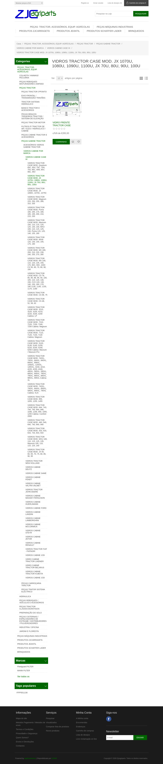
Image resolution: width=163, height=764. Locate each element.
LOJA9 (54, 758)
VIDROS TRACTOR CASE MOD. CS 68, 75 (37, 294)
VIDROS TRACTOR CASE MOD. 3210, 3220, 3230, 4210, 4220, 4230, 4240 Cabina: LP (36, 311)
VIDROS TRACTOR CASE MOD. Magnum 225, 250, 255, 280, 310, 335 (37, 200)
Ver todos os (23, 676)
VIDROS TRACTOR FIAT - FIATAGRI (36, 550)
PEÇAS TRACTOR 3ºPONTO (34, 92)
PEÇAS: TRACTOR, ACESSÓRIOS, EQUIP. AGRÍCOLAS (60, 27)
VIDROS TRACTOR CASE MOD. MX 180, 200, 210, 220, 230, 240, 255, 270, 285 (37, 251)
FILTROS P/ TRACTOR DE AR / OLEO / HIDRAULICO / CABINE (33, 128)
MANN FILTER (23, 670)
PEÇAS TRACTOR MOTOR (33, 122)
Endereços (80, 726)
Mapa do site (21, 718)
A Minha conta (82, 718)
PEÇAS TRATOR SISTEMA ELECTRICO (33, 590)
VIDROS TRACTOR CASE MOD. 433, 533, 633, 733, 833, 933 (37, 430)
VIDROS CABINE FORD (36, 508)
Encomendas (81, 722)
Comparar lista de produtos (57, 726)
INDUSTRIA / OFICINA (29, 627)
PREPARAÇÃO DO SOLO (30, 613)
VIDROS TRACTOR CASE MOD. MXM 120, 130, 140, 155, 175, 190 (36, 240)
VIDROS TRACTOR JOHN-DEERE (34, 490)
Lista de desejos (83, 735)
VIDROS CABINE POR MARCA (30, 48)
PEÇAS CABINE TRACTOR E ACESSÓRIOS (34, 136)
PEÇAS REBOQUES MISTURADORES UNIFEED (31, 83)
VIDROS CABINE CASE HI (58, 48)
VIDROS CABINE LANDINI (33, 513)
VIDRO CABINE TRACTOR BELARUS (35, 566)
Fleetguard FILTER (25, 666)
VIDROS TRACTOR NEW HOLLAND (34, 462)
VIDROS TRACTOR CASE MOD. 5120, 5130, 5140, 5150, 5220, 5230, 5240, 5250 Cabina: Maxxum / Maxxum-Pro (37, 346)
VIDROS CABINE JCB (35, 555)
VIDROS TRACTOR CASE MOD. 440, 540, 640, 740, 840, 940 (37, 422)
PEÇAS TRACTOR (85, 44)
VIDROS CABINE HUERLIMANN (33, 503)
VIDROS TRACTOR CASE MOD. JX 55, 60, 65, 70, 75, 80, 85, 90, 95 (37, 452)
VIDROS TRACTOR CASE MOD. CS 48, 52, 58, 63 (36, 301)
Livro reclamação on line (86, 739)
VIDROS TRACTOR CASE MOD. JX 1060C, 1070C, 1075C (37, 190)
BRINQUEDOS (136, 31)
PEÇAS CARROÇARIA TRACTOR (31, 584)
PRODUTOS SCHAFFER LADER (104, 31)
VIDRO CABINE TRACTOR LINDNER (35, 560)
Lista (146, 78)
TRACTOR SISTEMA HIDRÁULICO (30, 103)
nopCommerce (30, 758)
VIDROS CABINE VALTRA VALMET (33, 484)
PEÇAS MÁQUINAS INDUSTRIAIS (115, 27)
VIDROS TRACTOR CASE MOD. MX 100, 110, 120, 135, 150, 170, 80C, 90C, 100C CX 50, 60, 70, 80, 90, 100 (37, 263)
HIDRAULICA (25, 596)
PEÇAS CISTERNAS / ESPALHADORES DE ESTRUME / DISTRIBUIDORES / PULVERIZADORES (33, 620)
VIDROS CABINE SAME (36, 473)
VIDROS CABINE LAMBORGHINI (33, 519)
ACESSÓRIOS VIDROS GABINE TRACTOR (34, 146)
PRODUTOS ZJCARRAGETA (34, 31)
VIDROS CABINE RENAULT (33, 544)
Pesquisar (50, 718)
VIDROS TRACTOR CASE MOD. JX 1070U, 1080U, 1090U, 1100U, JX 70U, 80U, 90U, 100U (37, 180)
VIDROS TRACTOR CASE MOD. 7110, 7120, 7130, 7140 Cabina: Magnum (36, 333)
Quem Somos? (22, 737)
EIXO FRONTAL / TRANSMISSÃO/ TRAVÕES (33, 97)
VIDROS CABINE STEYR (33, 531)
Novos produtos (52, 731)
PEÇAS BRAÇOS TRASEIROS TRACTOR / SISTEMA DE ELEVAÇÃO (32, 116)
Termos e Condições (24, 729)
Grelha (141, 78)
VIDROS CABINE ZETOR (33, 538)
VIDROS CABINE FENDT (33, 478)
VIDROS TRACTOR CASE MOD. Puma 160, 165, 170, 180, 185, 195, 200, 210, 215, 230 (36, 211)
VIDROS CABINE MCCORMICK (33, 525)
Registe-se (85, 3)
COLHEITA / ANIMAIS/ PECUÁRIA (29, 76)
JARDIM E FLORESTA (29, 631)
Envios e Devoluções (25, 742)
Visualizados (51, 722)
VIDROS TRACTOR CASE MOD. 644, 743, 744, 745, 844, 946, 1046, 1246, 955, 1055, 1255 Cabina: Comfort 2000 (37, 410)
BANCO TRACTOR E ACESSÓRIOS (30, 109)
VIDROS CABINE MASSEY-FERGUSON (35, 497)
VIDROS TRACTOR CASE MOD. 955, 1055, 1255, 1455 (36, 399)
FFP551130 (22, 692)
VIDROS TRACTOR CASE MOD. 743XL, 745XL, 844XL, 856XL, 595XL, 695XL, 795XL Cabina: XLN (37, 388)
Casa (19, 44)
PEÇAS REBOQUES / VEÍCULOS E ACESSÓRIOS (31, 601)
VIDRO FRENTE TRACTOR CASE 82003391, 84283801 (64, 125)
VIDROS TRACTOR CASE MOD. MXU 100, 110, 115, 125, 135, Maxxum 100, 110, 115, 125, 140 (37, 441)
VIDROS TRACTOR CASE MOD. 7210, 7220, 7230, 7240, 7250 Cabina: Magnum (37, 323)
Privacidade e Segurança (26, 733)
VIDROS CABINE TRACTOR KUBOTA (34, 572)
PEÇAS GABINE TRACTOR (108, 44)
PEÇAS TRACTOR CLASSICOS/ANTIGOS (29, 607)
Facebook (108, 719)
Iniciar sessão (98, 3)
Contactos (20, 746)
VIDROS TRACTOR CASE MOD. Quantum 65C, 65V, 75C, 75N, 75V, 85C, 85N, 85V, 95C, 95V (37, 167)
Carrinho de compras (85, 731)
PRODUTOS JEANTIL (68, 31)
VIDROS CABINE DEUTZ (33, 468)
